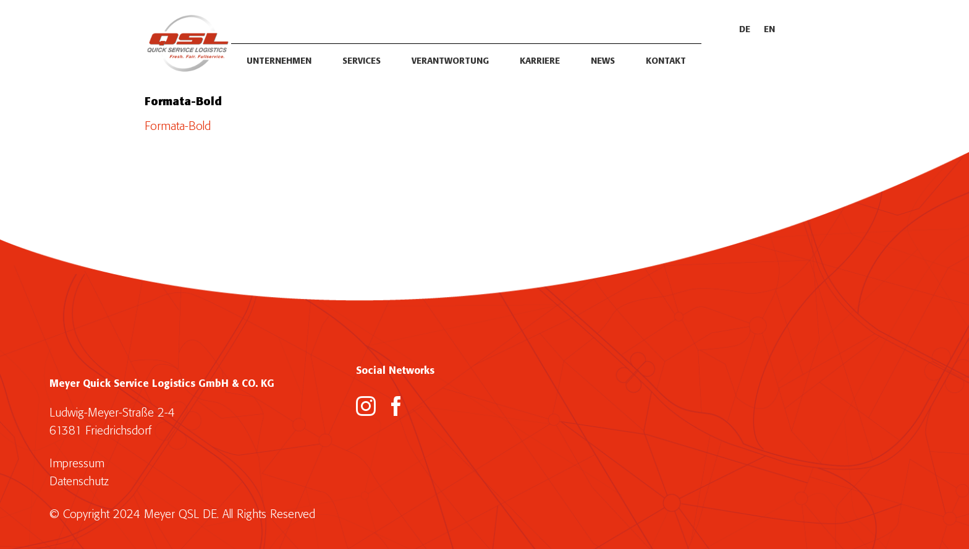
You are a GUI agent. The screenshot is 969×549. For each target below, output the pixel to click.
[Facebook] (396, 406)
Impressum (76, 464)
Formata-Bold (178, 126)
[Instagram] (366, 406)
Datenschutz (79, 482)
